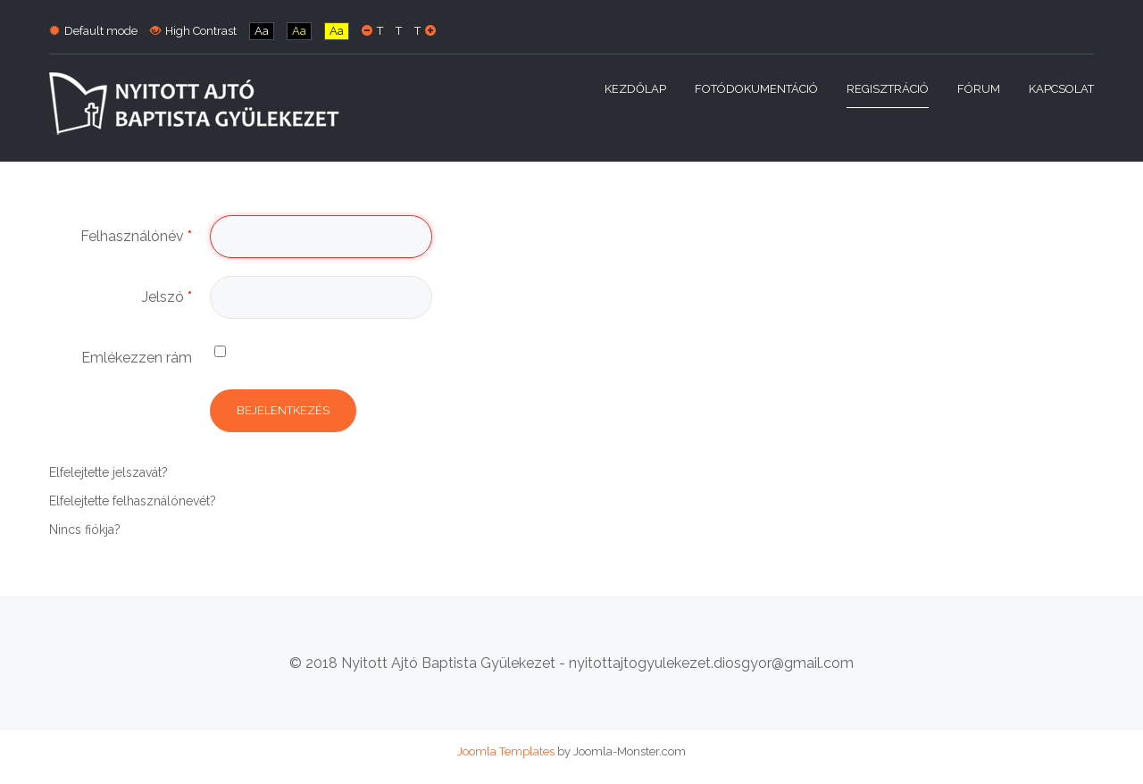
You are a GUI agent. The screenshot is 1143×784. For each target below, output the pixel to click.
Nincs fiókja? (85, 529)
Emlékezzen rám (136, 357)
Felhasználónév (136, 236)
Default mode (93, 31)
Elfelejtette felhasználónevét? (132, 501)
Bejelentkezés (283, 410)
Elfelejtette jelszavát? (108, 472)
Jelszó (167, 296)
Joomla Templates (506, 751)
